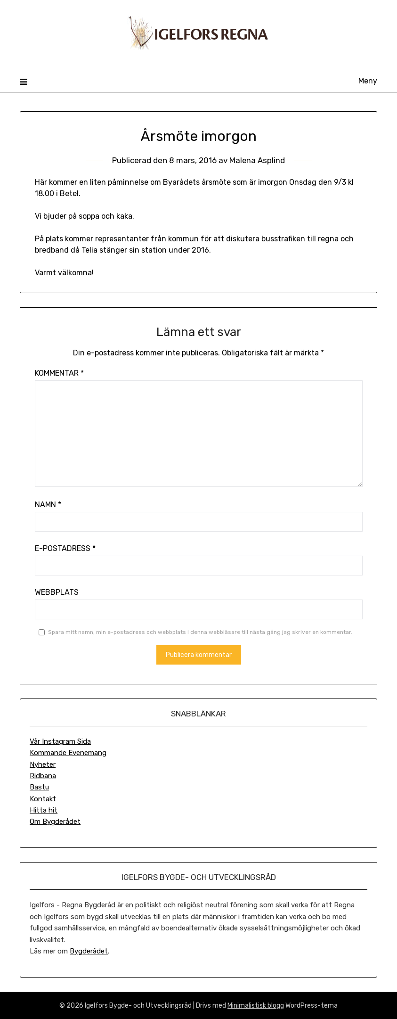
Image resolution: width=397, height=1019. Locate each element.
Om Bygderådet (55, 821)
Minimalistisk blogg (255, 1006)
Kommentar (59, 373)
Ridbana (43, 776)
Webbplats (57, 592)
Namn (48, 504)
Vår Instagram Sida (60, 741)
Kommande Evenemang (68, 752)
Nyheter (43, 764)
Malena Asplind (257, 160)
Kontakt (43, 799)
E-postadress (65, 548)
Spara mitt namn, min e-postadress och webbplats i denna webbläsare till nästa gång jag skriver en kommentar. (200, 632)
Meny (367, 80)
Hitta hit (43, 810)
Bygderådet (89, 951)
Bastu (39, 787)
